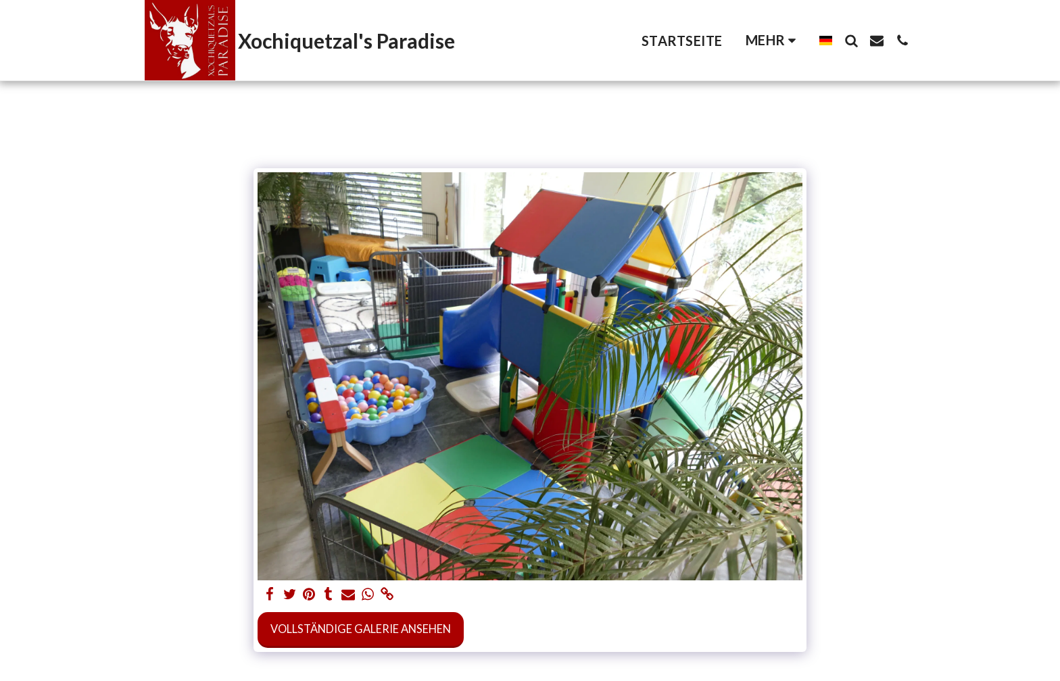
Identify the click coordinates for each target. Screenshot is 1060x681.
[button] (851, 40)
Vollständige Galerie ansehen (360, 629)
